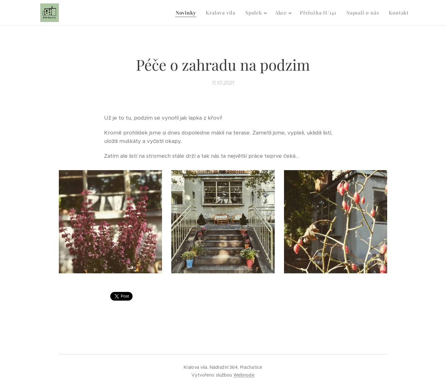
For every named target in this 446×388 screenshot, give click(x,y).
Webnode (244, 375)
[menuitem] (187, 12)
